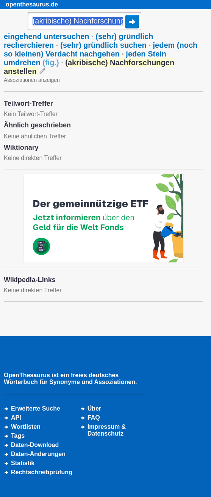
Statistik (22, 463)
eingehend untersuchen (46, 36)
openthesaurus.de (32, 4)
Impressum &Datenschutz (107, 430)
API (16, 417)
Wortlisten (26, 426)
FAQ (94, 417)
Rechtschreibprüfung (41, 472)
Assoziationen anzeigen (32, 80)
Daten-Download (35, 445)
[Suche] (84, 21)
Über (94, 408)
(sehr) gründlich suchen (103, 45)
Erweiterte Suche (35, 408)
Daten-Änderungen (38, 454)
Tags (18, 436)
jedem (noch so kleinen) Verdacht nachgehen (100, 49)
